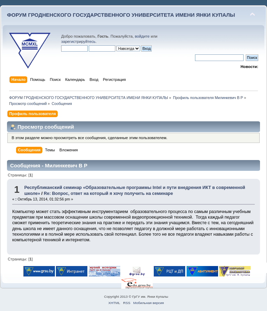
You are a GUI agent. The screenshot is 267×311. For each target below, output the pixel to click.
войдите (142, 36)
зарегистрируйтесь (78, 41)
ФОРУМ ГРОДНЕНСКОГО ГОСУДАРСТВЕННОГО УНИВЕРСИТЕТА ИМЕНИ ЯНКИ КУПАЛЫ (121, 15)
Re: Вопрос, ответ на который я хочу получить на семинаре (108, 193)
